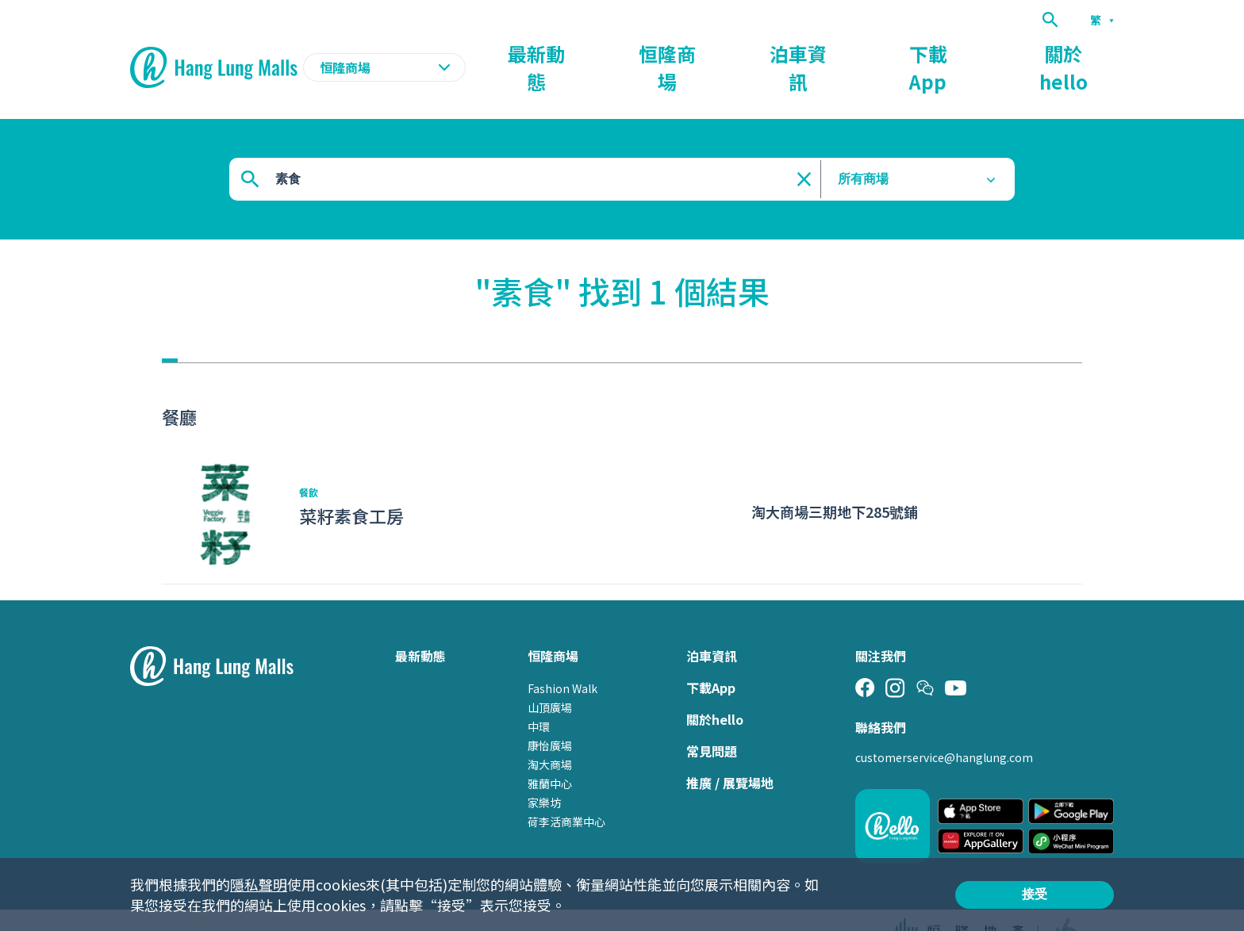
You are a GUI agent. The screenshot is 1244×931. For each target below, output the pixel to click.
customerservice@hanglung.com (944, 726)
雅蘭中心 (550, 753)
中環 (539, 695)
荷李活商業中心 (566, 791)
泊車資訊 (902, 52)
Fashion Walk (562, 657)
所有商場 (863, 148)
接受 (1034, 894)
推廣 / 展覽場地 (730, 751)
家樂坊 (544, 772)
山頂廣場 (550, 676)
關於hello (1085, 52)
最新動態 (722, 52)
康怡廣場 (550, 714)
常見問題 (711, 720)
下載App (992, 52)
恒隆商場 (812, 52)
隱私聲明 (258, 884)
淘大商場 (550, 733)
